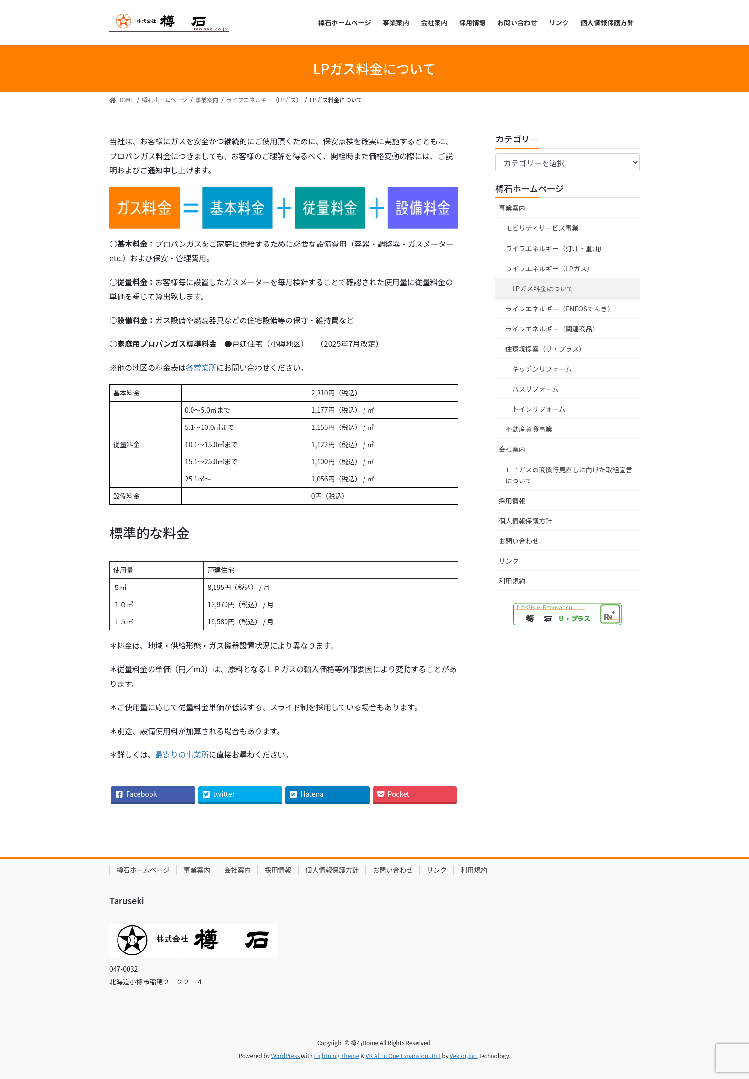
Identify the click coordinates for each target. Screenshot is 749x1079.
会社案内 (512, 449)
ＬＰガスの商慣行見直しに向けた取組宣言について (568, 475)
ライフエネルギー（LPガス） (549, 268)
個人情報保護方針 (525, 520)
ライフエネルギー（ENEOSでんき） (559, 308)
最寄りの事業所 (182, 754)
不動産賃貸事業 (528, 429)
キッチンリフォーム (542, 369)
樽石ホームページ (529, 188)
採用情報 (512, 500)
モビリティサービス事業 (541, 228)
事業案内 (512, 208)
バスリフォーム (535, 389)
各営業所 (201, 367)
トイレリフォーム (539, 409)
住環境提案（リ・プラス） (545, 348)
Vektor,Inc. (463, 1055)
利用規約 (512, 581)
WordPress (285, 1055)
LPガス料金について (542, 288)
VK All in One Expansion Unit (403, 1055)
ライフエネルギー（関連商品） (552, 328)
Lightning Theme (336, 1055)
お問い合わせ (519, 540)
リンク (509, 561)
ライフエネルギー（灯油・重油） (555, 248)
